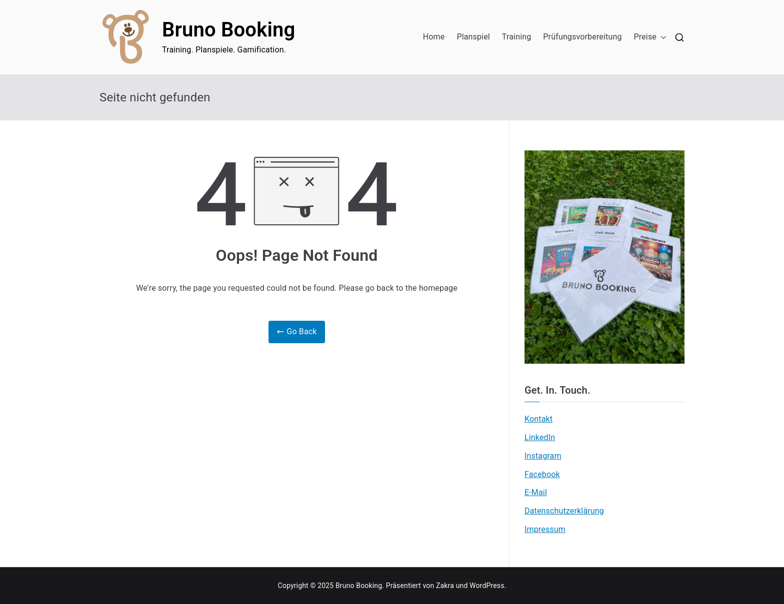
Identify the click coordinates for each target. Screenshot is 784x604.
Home (434, 36)
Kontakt (538, 419)
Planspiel (473, 36)
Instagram (543, 456)
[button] (661, 37)
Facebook (542, 474)
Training (517, 36)
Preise (650, 37)
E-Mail (535, 492)
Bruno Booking (228, 29)
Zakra (445, 586)
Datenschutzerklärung (564, 511)
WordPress (487, 586)
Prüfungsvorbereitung (582, 36)
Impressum (545, 529)
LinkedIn (539, 437)
